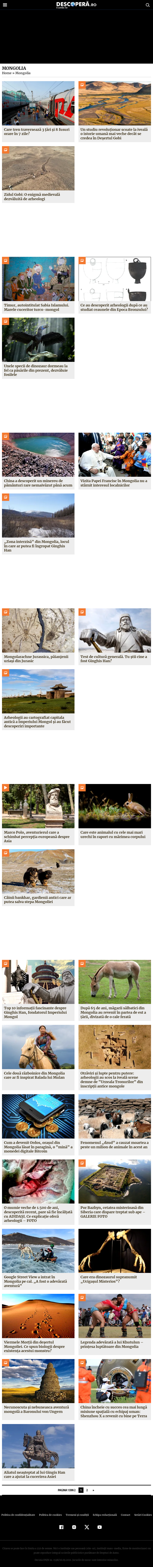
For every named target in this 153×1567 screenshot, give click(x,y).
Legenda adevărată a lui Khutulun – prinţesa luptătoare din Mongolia (111, 1340)
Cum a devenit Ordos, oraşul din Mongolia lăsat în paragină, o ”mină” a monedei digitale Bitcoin (37, 1142)
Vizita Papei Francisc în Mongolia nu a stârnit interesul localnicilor (113, 483)
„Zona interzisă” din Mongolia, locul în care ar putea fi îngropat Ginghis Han (38, 543)
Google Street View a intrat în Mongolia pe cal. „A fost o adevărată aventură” (35, 1277)
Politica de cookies (51, 1510)
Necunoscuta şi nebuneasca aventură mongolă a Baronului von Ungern (36, 1405)
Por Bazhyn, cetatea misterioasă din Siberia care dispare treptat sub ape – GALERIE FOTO (112, 1207)
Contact (123, 1510)
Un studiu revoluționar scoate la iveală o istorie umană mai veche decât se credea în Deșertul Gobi (114, 133)
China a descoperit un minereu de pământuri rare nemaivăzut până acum (38, 483)
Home (6, 73)
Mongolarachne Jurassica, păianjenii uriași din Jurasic (36, 654)
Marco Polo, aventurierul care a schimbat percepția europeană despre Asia (37, 832)
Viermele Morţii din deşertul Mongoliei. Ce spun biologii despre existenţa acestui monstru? (34, 1342)
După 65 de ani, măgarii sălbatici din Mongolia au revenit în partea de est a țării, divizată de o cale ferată (113, 1008)
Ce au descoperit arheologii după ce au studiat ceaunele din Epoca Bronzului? (114, 307)
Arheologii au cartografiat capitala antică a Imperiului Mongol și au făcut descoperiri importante (37, 717)
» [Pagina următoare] (93, 1485)
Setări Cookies (140, 1510)
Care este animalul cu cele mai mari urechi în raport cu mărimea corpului (112, 830)
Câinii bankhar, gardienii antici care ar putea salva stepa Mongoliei (37, 895)
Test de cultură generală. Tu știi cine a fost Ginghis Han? (113, 654)
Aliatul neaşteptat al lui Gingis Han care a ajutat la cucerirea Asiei (34, 1470)
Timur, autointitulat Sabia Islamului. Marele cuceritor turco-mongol (36, 307)
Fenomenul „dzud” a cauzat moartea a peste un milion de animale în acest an (114, 1140)
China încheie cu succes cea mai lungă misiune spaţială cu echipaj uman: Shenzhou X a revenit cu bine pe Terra (113, 1407)
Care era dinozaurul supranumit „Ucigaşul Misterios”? (108, 1275)
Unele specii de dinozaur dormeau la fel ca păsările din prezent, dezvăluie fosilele (36, 370)
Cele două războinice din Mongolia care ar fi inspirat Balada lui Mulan (34, 1071)
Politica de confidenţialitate (20, 1510)
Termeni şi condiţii (77, 1510)
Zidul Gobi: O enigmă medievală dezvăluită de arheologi (32, 196)
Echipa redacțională (103, 1510)
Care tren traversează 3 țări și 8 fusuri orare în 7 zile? (37, 131)
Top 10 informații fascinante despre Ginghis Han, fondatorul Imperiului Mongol (35, 1008)
